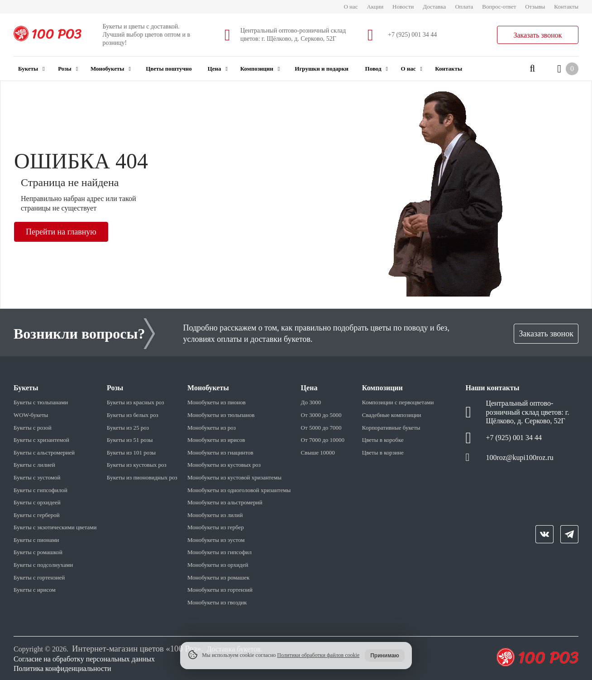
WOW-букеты (31, 415)
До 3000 (311, 402)
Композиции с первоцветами (398, 402)
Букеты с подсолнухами (43, 564)
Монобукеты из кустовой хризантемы (234, 477)
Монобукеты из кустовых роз (224, 464)
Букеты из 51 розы (130, 439)
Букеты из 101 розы (131, 452)
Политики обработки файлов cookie (318, 655)
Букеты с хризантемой (41, 439)
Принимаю (384, 655)
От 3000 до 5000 (321, 415)
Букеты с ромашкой (38, 552)
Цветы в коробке (383, 439)
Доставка (434, 6)
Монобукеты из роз (211, 427)
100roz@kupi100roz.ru (519, 457)
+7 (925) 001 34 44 (412, 34)
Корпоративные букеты (391, 427)
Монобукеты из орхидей (217, 564)
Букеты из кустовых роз (137, 464)
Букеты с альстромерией (44, 452)
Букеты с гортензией (39, 577)
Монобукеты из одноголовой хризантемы (239, 490)
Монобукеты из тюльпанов (220, 415)
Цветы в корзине (383, 452)
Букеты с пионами (36, 539)
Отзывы (535, 6)
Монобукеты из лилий (215, 515)
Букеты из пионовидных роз (142, 477)
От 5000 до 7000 (321, 427)
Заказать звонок (537, 35)
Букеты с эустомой (37, 477)
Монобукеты (111, 68)
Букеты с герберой (37, 515)
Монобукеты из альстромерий (225, 502)
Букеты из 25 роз (128, 427)
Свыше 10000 (318, 452)
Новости (403, 6)
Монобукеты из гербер (215, 527)
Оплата (464, 6)
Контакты (566, 6)
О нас (351, 6)
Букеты (31, 68)
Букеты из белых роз (132, 415)
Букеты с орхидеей (37, 502)
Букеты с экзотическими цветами (55, 527)
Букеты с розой (33, 427)
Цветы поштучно (169, 68)
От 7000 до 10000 (322, 439)
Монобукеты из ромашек (218, 577)
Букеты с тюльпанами (41, 402)
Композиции (260, 68)
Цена (218, 68)
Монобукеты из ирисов (216, 439)
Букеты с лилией (34, 464)
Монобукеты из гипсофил (219, 552)
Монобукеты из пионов (216, 402)
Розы (68, 68)
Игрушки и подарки (321, 68)
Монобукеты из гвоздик (217, 602)
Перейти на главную (61, 231)
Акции (375, 6)
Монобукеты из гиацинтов (220, 452)
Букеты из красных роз (135, 402)
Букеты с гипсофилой (40, 490)
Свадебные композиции (391, 415)
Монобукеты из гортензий (220, 589)
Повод (376, 68)
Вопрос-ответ (499, 6)
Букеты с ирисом (35, 589)
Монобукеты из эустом (215, 539)
